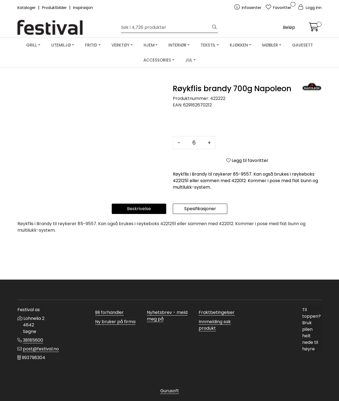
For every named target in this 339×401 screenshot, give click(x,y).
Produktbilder (55, 7)
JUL (188, 60)
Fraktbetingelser (217, 312)
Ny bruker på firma (115, 322)
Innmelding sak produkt (215, 325)
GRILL (31, 45)
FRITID (91, 45)
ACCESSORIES (157, 60)
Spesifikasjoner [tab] (200, 248)
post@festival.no (41, 349)
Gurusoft (169, 391)
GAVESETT (302, 45)
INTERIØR (177, 45)
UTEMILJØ (61, 45)
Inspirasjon (83, 7)
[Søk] (166, 27)
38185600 (33, 340)
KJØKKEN (239, 45)
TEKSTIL (208, 45)
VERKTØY (120, 45)
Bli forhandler (109, 312)
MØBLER (270, 45)
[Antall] (193, 142)
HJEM (149, 45)
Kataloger (27, 7)
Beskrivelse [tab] (139, 248)
